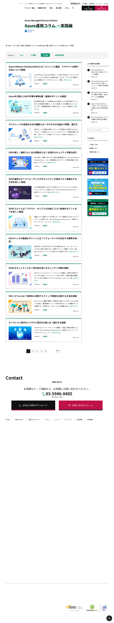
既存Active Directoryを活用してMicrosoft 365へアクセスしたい (57, 491)
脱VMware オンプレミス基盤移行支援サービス (20, 520)
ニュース (57, 420)
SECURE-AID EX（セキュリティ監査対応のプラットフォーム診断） (57, 526)
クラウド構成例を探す (48, 468)
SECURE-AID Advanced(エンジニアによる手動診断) (57, 533)
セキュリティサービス (49, 510)
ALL (21, 55)
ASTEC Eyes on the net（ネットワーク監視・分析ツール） (93, 524)
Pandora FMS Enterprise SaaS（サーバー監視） (91, 537)
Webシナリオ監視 (83, 547)
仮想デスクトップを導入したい (51, 487)
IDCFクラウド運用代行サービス (51, 462)
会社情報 (79, 420)
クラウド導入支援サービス (50, 442)
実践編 (45, 55)
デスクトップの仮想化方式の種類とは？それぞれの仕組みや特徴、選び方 (43, 124)
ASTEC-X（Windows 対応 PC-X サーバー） (19, 577)
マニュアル (99, 4)
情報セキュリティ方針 (43, 595)
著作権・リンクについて (58, 595)
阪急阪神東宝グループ (99, 595)
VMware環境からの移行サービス (18, 510)
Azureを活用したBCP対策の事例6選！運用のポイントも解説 (37, 96)
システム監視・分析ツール (84, 517)
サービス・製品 (30, 8)
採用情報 (91, 4)
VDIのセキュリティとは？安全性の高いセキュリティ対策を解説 (38, 267)
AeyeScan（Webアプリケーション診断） (54, 530)
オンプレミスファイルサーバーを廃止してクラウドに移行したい (57, 500)
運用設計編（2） (94, 152)
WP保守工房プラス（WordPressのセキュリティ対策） (58, 557)
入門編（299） (94, 144)
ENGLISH (88, 595)
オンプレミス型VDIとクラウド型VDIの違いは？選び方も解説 (37, 322)
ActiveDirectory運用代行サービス (87, 446)
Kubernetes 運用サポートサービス (52, 446)
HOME (8, 45)
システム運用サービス (84, 436)
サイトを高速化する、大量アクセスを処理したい (56, 477)
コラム (67, 8)
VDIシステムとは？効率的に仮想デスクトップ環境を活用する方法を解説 (43, 295)
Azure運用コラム (63, 45)
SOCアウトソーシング (49, 554)
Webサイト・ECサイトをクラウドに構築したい (56, 471)
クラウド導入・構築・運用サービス (54, 436)
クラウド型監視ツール (83, 534)
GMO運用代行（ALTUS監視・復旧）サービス (55, 459)
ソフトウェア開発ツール (13, 570)
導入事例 (58, 8)
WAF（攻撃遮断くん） (49, 551)
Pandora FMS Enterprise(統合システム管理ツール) (92, 520)
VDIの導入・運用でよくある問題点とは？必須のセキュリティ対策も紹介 (43, 152)
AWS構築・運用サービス (49, 452)
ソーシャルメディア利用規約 (75, 595)
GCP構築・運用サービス (49, 456)
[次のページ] (58, 352)
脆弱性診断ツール (46, 517)
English (106, 4)
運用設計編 (59, 55)
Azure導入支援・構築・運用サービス (46, 45)
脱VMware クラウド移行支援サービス (18, 517)
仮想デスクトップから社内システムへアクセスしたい (57, 496)
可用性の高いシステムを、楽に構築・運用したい (56, 474)
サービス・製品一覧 (15, 429)
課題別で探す (42, 8)
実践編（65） (93, 148)
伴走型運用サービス (13, 436)
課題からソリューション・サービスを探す (23, 589)
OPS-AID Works (12, 442)
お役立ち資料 (88, 8)
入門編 (33, 55)
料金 (51, 8)
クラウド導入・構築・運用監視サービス (24, 45)
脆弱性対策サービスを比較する (51, 537)
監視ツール (80, 510)
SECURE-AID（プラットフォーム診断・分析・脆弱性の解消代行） (58, 521)
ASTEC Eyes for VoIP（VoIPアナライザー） (90, 528)
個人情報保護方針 (29, 595)
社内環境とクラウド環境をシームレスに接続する (56, 504)
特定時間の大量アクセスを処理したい (53, 481)
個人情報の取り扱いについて (14, 595)
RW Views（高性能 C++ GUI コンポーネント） (20, 573)
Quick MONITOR (82, 540)
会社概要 (84, 4)
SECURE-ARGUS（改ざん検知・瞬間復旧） (54, 548)
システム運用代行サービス (85, 442)
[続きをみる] (68, 80)
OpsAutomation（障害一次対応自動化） (89, 544)
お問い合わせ (101, 8)
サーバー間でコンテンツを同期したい (53, 484)
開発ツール (10, 564)
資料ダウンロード (34, 420)
